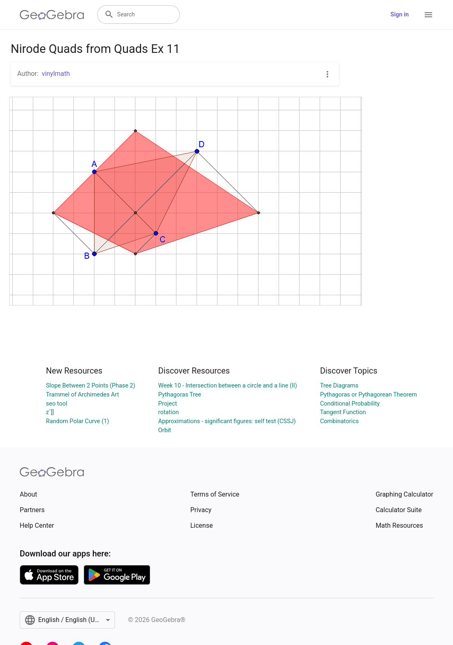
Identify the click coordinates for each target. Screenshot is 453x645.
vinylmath (56, 73)
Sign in (400, 14)
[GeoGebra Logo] (52, 15)
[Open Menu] (428, 15)
